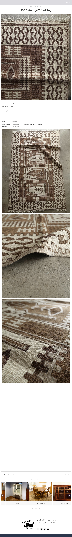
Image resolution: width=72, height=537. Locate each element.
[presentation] (2, 495)
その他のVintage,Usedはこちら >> (10, 121)
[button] (69, 2)
